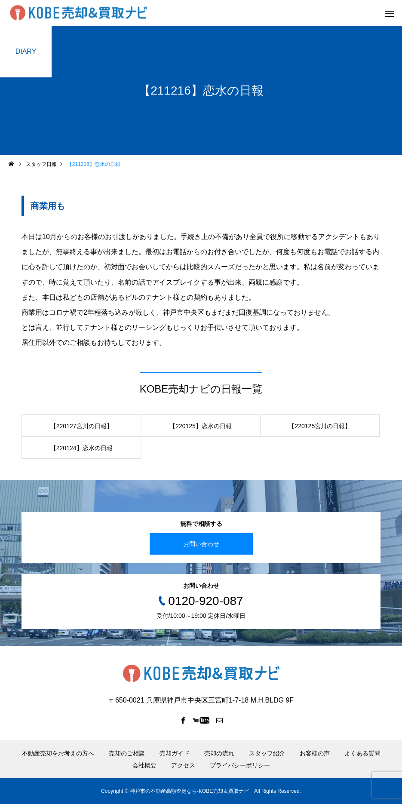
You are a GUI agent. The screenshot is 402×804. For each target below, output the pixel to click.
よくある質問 (362, 753)
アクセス (183, 765)
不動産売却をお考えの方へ (58, 753)
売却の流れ (219, 753)
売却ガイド (175, 753)
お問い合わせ (201, 543)
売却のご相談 (127, 753)
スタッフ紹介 (267, 753)
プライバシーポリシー (240, 765)
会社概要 (144, 765)
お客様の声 (315, 753)
